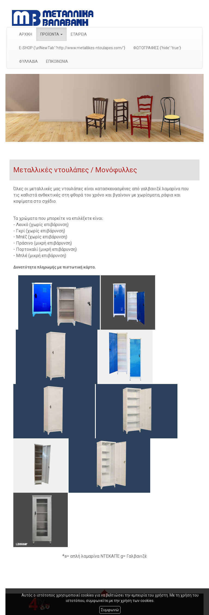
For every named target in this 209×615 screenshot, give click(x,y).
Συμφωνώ (110, 610)
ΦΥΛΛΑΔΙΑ (28, 61)
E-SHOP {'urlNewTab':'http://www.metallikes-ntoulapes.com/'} (72, 48)
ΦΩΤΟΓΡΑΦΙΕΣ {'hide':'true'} (157, 48)
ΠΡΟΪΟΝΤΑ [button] (51, 34)
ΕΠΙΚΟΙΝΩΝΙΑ (57, 61)
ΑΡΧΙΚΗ (25, 34)
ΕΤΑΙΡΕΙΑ (79, 34)
